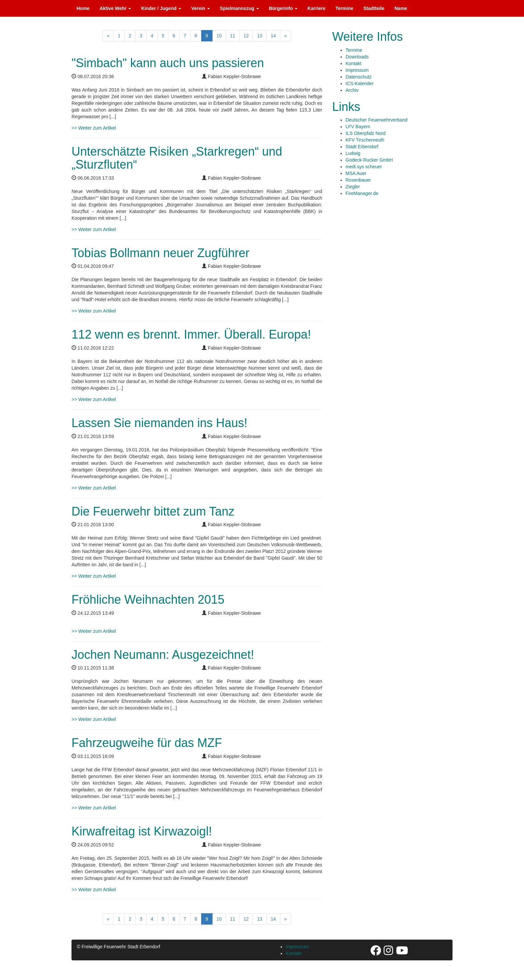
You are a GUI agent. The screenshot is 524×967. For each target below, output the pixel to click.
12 (246, 35)
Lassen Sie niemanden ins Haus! (159, 423)
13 (259, 35)
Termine (344, 8)
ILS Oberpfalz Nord (366, 133)
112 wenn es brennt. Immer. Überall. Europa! (191, 334)
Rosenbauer (358, 180)
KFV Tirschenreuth (365, 140)
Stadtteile (373, 8)
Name (400, 8)
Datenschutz (359, 76)
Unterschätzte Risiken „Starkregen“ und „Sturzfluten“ (177, 158)
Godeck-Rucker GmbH (369, 160)
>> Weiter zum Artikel (94, 128)
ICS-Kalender (360, 83)
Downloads (357, 56)
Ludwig (353, 153)
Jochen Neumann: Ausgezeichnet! (163, 654)
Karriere (316, 8)
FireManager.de (362, 193)
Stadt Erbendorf (362, 146)
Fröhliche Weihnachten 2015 (148, 599)
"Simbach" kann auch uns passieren (168, 63)
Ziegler (353, 186)
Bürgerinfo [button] (283, 8)
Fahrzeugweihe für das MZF (147, 743)
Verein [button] (200, 8)
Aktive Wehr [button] (115, 8)
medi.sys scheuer (364, 166)
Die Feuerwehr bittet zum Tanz (153, 511)
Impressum (357, 70)
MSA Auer (356, 173)
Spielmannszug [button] (239, 8)
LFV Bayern (358, 126)
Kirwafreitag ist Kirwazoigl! (142, 831)
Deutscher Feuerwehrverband (376, 120)
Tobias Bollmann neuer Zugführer (160, 253)
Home (83, 8)
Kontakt (353, 63)
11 (232, 35)
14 (273, 35)
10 (219, 35)
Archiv (352, 90)
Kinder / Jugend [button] (161, 8)
